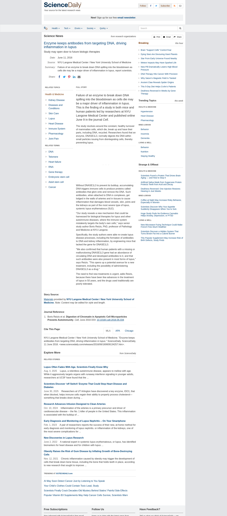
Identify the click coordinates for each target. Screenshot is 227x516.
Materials (48, 299)
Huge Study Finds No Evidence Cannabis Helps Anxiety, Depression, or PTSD (159, 214)
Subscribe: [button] (165, 6)
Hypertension (147, 111)
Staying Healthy (148, 156)
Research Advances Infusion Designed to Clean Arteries (75, 404)
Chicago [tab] (129, 331)
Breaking (143, 43)
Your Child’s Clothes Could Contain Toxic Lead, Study (71, 486)
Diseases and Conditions (55, 107)
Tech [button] (67, 28)
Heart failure (54, 162)
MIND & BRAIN (145, 125)
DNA (50, 151)
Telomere (53, 157)
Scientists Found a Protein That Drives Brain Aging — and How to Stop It (161, 176)
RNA (50, 167)
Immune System (56, 128)
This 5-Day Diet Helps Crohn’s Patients (158, 86)
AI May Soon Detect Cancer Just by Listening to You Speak (74, 481)
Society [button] (91, 28)
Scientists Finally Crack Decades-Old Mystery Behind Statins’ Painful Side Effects (85, 490)
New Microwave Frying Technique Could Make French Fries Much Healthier (161, 226)
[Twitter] (64, 77)
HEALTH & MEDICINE (147, 107)
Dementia (145, 138)
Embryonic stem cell (58, 177)
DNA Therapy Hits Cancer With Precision (159, 74)
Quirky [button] (104, 28)
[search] (180, 28)
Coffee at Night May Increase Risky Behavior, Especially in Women (161, 201)
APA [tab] (118, 331)
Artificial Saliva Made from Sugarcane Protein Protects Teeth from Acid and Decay (161, 183)
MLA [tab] (108, 331)
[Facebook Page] (151, 5)
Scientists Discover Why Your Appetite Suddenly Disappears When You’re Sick (158, 208)
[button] (157, 37)
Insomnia (145, 134)
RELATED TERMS (52, 146)
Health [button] (56, 28)
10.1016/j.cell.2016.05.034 (110, 320)
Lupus (51, 118)
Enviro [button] (79, 28)
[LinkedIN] (74, 77)
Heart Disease (55, 123)
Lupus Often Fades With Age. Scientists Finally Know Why (76, 367)
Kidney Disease (56, 100)
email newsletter (127, 17)
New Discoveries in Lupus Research (64, 438)
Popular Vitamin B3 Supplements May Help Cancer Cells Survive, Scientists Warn (86, 495)
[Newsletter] (180, 5)
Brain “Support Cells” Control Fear (156, 50)
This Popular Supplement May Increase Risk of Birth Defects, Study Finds (162, 239)
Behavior (145, 129)
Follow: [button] (143, 6)
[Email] (79, 77)
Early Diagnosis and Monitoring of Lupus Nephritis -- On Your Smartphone (85, 421)
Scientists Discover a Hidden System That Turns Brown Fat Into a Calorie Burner (159, 232)
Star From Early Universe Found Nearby (159, 58)
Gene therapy (55, 172)
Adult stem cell (56, 182)
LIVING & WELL (145, 143)
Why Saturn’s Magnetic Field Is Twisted (158, 78)
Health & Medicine (54, 94)
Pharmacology (55, 133)
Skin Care (53, 113)
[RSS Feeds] (174, 5)
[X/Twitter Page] (156, 5)
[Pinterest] (69, 77)
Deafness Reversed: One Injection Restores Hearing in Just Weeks (160, 190)
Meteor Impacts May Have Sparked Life (158, 62)
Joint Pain (53, 138)
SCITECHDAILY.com (64, 474)
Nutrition (144, 151)
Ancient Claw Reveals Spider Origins (157, 82)
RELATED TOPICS (52, 87)
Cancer (52, 187)
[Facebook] (59, 77)
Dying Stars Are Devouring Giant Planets (159, 54)
